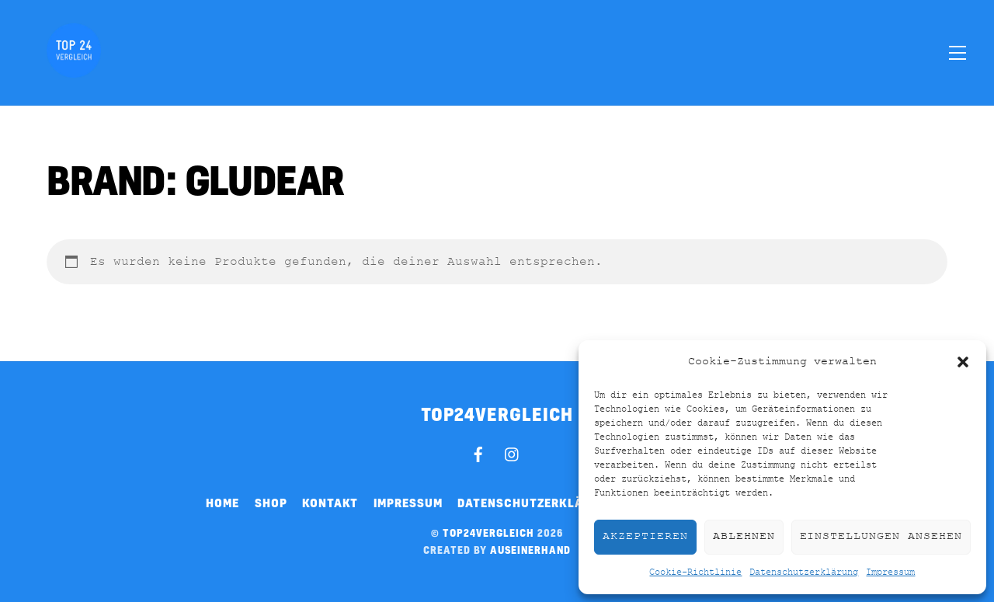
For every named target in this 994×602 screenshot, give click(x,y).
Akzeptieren (645, 536)
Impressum (890, 572)
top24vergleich (488, 533)
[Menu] (957, 52)
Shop (271, 502)
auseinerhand (530, 550)
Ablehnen (744, 536)
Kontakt (330, 502)
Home (222, 502)
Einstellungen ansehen (881, 536)
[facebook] (478, 452)
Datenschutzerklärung (803, 572)
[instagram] (512, 452)
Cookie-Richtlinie (695, 572)
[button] (963, 362)
